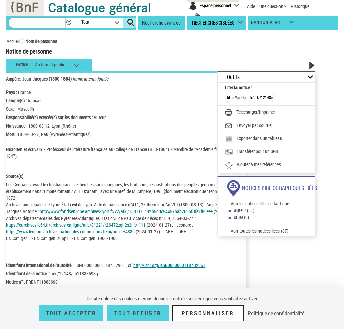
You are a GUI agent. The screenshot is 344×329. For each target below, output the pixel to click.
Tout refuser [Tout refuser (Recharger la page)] (137, 313)
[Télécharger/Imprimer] (250, 113)
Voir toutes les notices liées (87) (259, 231)
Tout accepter (71, 313)
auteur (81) (244, 210)
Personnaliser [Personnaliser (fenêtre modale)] (208, 313)
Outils (233, 77)
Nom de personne (41, 41)
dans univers (265, 24)
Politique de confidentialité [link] (276, 313)
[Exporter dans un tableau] (253, 139)
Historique (300, 6)
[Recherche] (37, 23)
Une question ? (272, 6)
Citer (238, 87)
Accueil (13, 41)
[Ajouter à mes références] (253, 165)
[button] (69, 23)
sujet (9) (241, 217)
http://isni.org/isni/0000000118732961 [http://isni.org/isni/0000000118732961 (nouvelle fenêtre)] (169, 265)
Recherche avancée (161, 22)
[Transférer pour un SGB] (251, 152)
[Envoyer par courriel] (248, 126)
